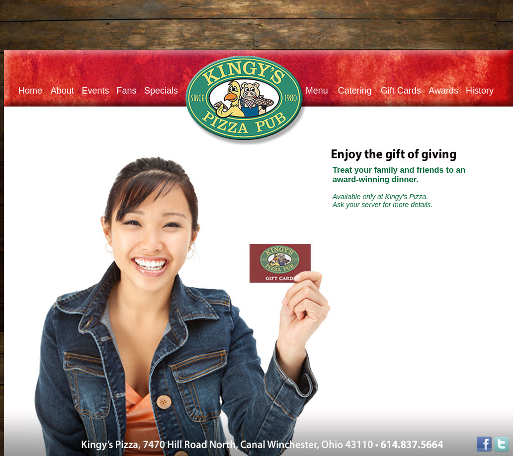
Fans (126, 91)
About (60, 91)
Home (30, 91)
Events (99, 91)
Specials (161, 91)
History (480, 91)
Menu (317, 91)
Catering (350, 91)
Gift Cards (398, 91)
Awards (447, 91)
